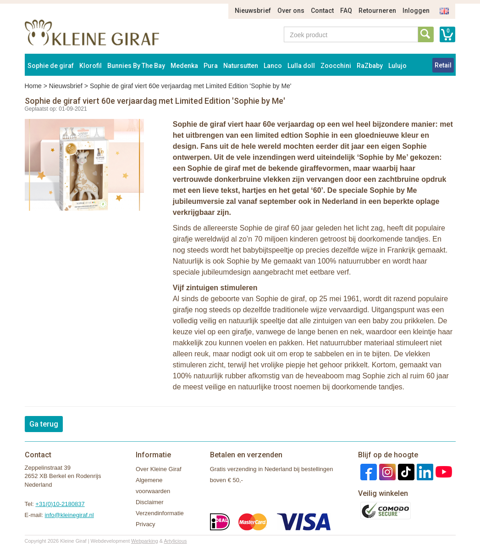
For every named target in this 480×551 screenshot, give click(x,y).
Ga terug (43, 424)
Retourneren (377, 10)
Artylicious (175, 541)
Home (33, 86)
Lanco (273, 65)
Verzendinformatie (160, 513)
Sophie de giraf (51, 65)
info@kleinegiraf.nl (69, 515)
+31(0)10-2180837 (59, 503)
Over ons (290, 10)
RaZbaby (370, 65)
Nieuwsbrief (253, 10)
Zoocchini (335, 65)
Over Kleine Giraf (159, 469)
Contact (322, 10)
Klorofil (90, 65)
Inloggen (416, 10)
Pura (211, 65)
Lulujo (397, 65)
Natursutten (240, 65)
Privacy (145, 524)
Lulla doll (301, 65)
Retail (443, 65)
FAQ (346, 10)
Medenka (184, 65)
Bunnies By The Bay (136, 65)
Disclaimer (150, 502)
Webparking (144, 541)
